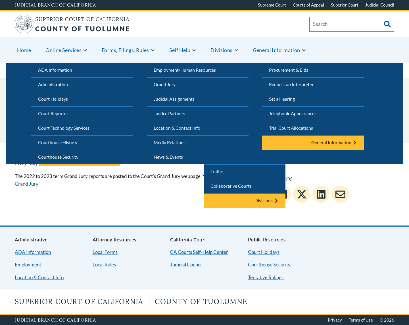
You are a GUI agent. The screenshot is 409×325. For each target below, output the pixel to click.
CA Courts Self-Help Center (199, 252)
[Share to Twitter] (301, 194)
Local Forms (105, 252)
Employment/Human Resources (185, 70)
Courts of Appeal (308, 4)
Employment (28, 265)
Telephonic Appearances (292, 113)
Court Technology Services (63, 128)
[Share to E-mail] (340, 194)
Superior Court (344, 4)
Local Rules (104, 265)
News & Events (168, 157)
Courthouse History (57, 142)
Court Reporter (53, 113)
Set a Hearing (282, 99)
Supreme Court (272, 4)
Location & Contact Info (177, 128)
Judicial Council (379, 4)
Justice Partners (169, 113)
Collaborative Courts (231, 186)
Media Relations (169, 142)
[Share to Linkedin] (320, 194)
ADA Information (55, 70)
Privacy (335, 319)
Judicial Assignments (174, 99)
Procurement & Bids (288, 70)
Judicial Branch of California (55, 5)
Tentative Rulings (265, 277)
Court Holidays (53, 99)
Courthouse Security (58, 157)
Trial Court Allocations (291, 128)
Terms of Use (361, 319)
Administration (53, 84)
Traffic (216, 171)
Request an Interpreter (291, 84)
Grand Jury (165, 84)
